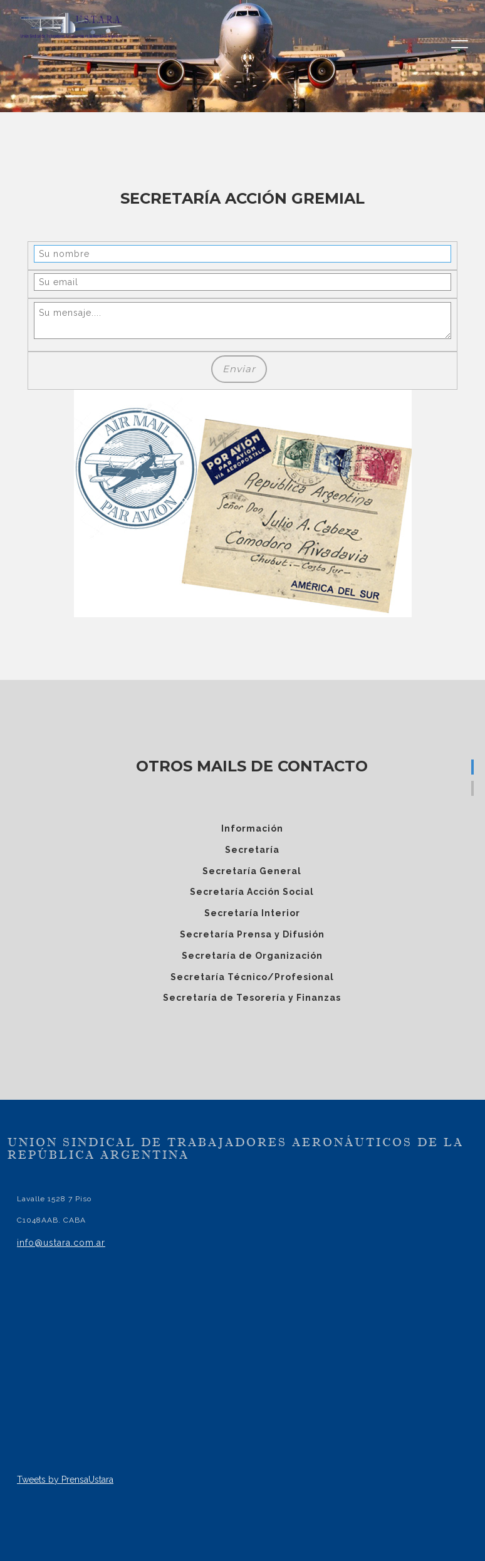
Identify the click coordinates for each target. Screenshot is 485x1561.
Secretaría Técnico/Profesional (252, 977)
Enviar (239, 369)
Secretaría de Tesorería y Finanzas (252, 998)
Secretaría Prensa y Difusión (252, 934)
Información (252, 828)
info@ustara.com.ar (61, 1243)
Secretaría (252, 850)
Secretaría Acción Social (252, 892)
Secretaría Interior (252, 913)
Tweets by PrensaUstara (65, 1480)
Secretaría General (251, 871)
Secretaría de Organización (252, 956)
